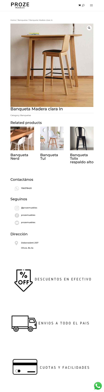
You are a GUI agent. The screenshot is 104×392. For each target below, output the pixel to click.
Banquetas (23, 20)
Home (13, 20)
